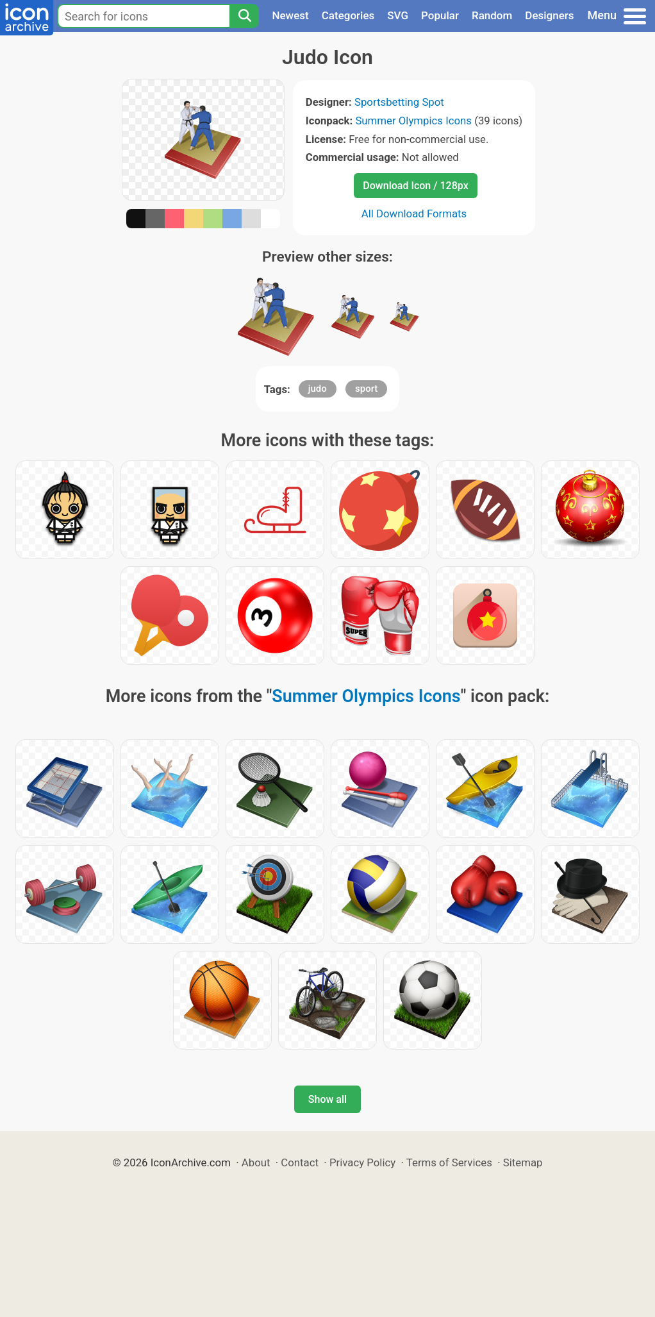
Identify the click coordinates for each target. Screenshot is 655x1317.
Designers (549, 15)
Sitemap (523, 1162)
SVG (397, 15)
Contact (300, 1162)
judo (317, 388)
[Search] (244, 16)
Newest (290, 15)
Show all (327, 1099)
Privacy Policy (362, 1162)
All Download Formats (414, 213)
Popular (440, 15)
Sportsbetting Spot (399, 102)
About (256, 1162)
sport (366, 388)
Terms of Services (449, 1162)
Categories (348, 15)
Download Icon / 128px (415, 186)
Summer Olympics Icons (413, 120)
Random (492, 15)
